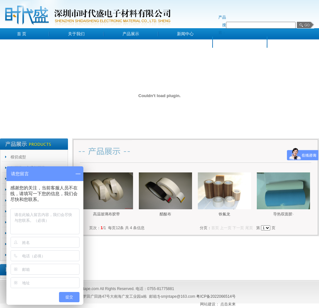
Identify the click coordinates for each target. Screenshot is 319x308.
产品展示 (130, 33)
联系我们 (294, 42)
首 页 (21, 33)
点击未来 (228, 304)
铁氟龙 (224, 214)
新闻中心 (185, 33)
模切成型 (18, 157)
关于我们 (76, 33)
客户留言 (239, 42)
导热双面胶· (283, 214)
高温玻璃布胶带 (106, 214)
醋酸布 (165, 214)
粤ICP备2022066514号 (216, 296)
